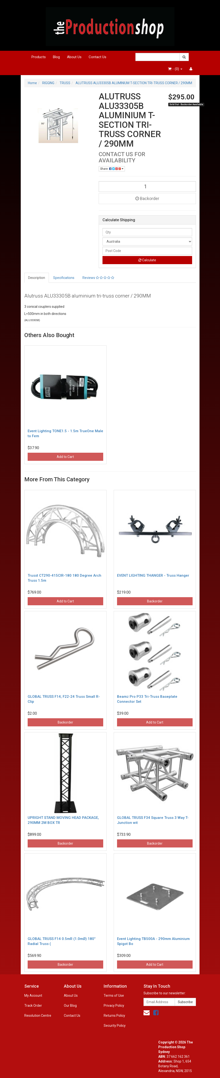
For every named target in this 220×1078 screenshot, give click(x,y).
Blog (56, 57)
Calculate (147, 260)
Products (38, 57)
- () (175, 69)
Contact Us (97, 57)
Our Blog (70, 1005)
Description (36, 278)
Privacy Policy (114, 1005)
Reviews (98, 278)
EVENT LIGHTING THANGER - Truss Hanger (153, 575)
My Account (33, 995)
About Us (74, 57)
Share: (111, 168)
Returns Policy (114, 1015)
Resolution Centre (37, 1015)
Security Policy (115, 1025)
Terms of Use (114, 995)
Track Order (33, 1005)
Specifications (63, 278)
